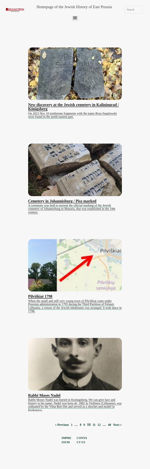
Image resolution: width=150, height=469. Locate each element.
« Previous (62, 424)
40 (109, 424)
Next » (117, 424)
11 (94, 424)
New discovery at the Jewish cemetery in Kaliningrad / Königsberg (73, 107)
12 (99, 424)
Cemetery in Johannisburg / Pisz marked (62, 201)
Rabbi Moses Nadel (44, 395)
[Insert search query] (133, 10)
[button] (75, 18)
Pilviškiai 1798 (40, 296)
